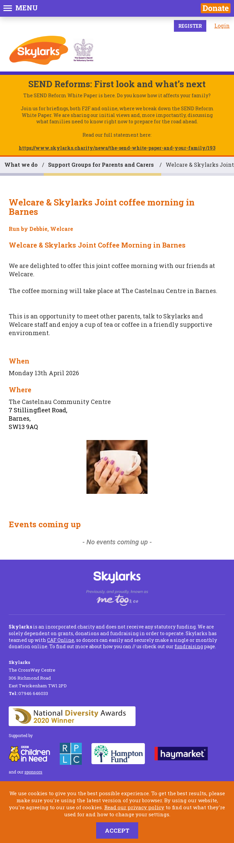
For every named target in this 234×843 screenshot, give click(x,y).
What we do (21, 164)
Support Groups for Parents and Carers (101, 164)
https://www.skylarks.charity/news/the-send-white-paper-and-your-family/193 (117, 148)
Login (222, 25)
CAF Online (60, 640)
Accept (117, 830)
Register (190, 26)
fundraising (189, 646)
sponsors (33, 772)
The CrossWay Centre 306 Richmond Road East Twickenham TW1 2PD (38, 674)
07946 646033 (28, 693)
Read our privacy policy (134, 807)
